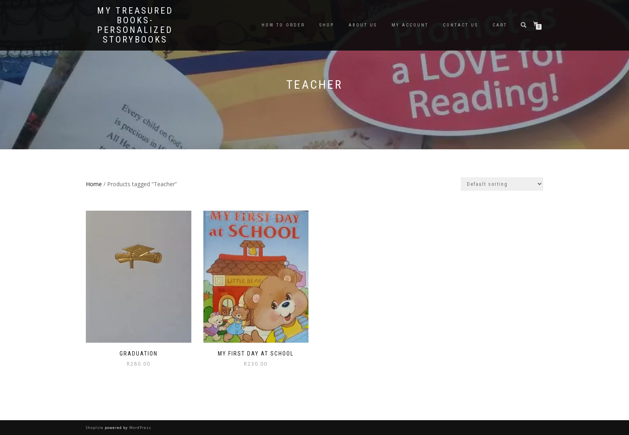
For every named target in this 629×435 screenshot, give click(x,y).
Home (94, 184)
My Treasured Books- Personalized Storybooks (135, 25)
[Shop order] (502, 184)
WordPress (139, 427)
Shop (326, 25)
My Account (410, 25)
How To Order (283, 25)
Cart (500, 25)
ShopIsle (95, 427)
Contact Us (460, 25)
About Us (363, 25)
